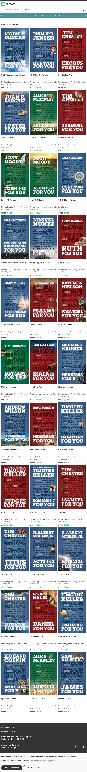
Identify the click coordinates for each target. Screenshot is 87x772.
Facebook (80, 747)
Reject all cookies (33, 767)
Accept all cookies (12, 767)
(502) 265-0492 (17, 739)
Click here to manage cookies (46, 760)
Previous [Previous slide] (1, 15)
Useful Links (6, 727)
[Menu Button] (84, 4)
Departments (7, 731)
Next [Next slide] (85, 15)
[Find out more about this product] (15, 79)
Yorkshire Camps (8, 747)
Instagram (84, 747)
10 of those (8, 4)
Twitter (76, 747)
